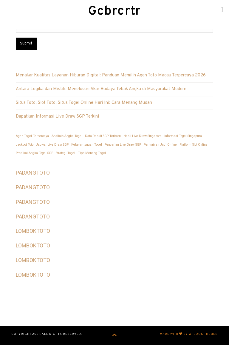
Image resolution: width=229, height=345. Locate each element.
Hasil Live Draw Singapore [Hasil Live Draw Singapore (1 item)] (142, 136)
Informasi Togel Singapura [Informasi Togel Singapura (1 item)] (183, 136)
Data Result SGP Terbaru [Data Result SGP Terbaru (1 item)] (103, 136)
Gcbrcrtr (114, 11)
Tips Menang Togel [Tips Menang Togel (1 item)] (92, 153)
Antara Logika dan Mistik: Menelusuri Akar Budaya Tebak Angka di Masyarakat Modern (101, 89)
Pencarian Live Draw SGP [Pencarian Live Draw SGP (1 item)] (123, 145)
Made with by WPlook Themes (189, 334)
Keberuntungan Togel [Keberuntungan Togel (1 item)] (86, 145)
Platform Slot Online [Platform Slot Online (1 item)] (194, 145)
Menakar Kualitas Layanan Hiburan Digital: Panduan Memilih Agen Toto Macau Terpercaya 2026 (111, 75)
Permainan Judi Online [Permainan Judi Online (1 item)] (160, 145)
